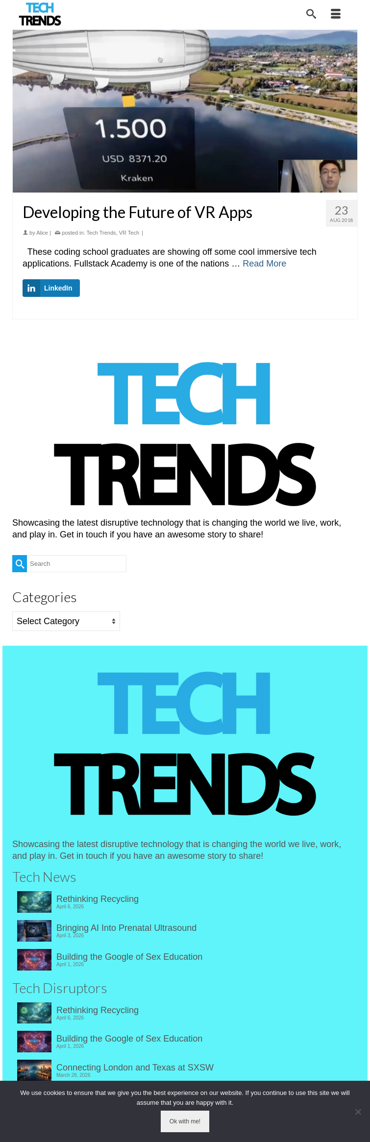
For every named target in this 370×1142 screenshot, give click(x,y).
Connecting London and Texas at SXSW (135, 1067)
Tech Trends (101, 233)
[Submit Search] (19, 563)
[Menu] (335, 14)
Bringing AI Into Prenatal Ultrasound (126, 928)
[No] (358, 1112)
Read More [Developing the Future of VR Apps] (264, 263)
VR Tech (129, 233)
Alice (42, 233)
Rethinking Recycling (97, 899)
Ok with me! (185, 1121)
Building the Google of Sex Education (129, 957)
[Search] (311, 14)
